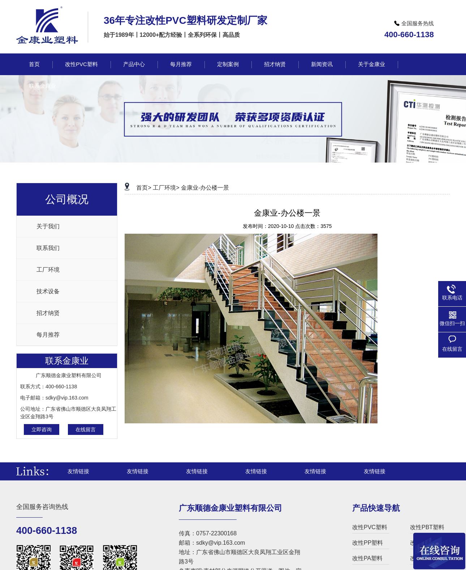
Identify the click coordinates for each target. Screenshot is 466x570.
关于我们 (48, 226)
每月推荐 (48, 335)
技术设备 (48, 291)
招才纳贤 (48, 313)
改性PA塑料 (367, 558)
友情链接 (78, 471)
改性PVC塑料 (369, 527)
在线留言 (85, 429)
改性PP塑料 (367, 543)
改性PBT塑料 (427, 527)
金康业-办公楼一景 (205, 188)
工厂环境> (166, 188)
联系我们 (48, 248)
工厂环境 (48, 270)
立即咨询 (41, 429)
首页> (143, 188)
